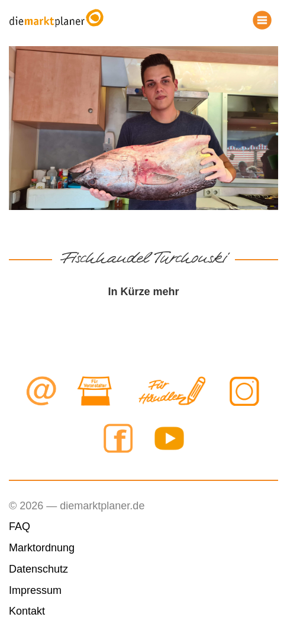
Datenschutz (38, 569)
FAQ (19, 526)
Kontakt (27, 611)
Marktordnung (42, 548)
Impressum (35, 590)
